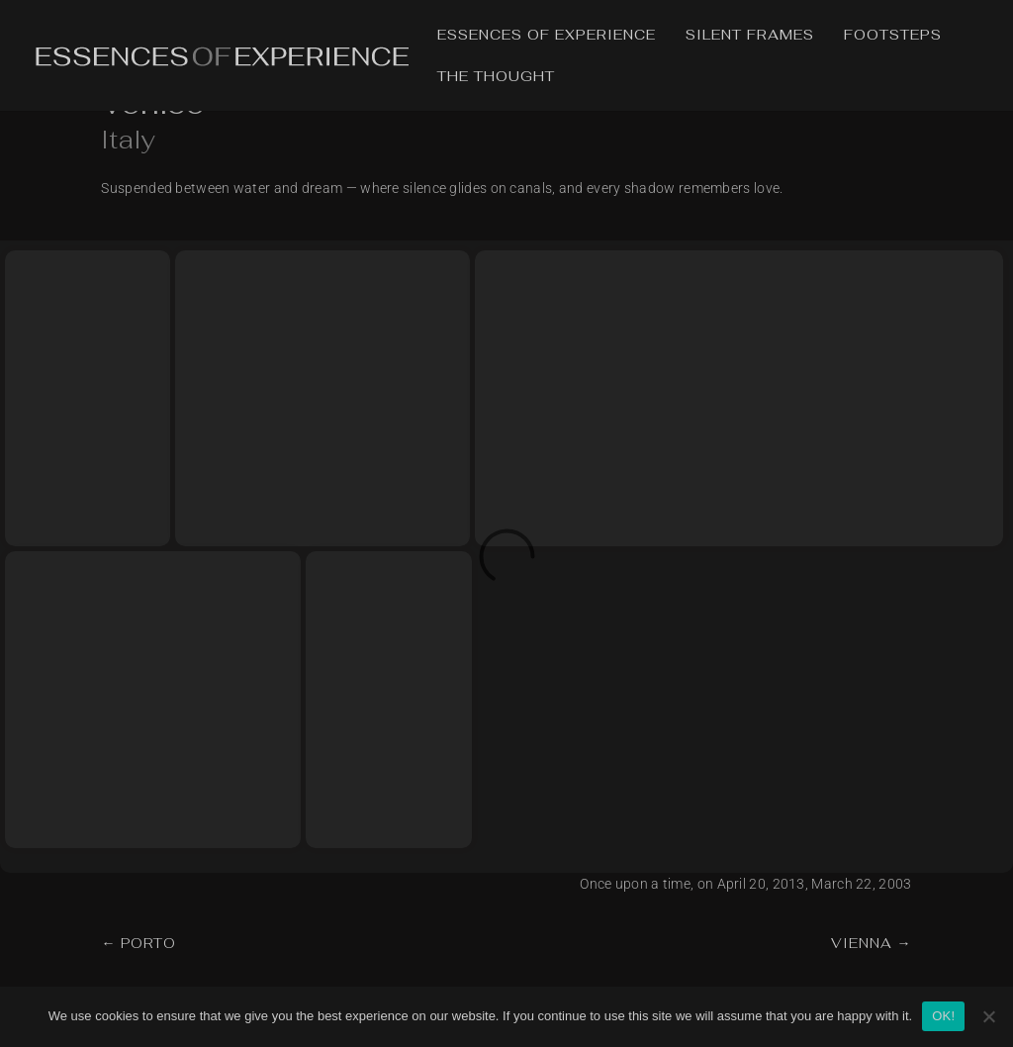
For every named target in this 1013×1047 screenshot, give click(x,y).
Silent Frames (750, 36)
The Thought (496, 77)
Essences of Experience (546, 36)
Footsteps (893, 36)
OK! (943, 1015)
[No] (988, 1016)
